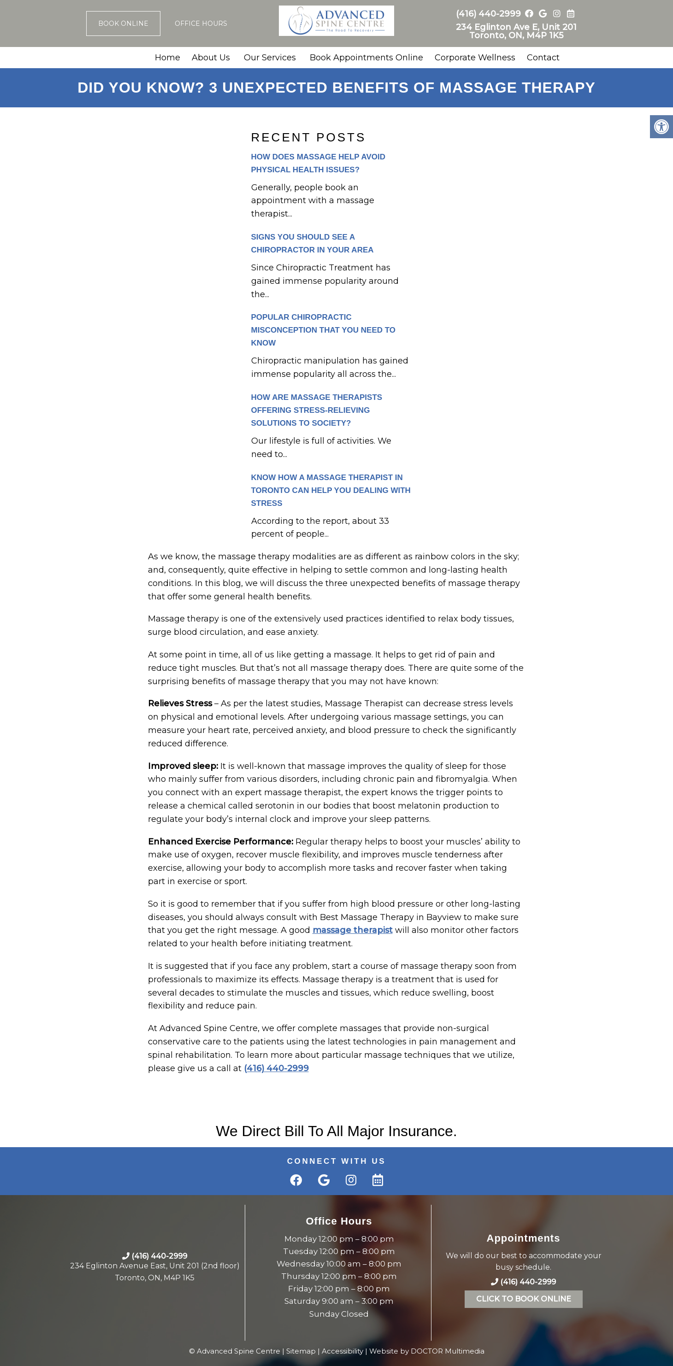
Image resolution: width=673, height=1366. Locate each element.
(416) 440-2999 (488, 14)
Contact (543, 58)
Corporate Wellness (475, 58)
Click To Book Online (523, 1299)
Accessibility (342, 1351)
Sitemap (301, 1351)
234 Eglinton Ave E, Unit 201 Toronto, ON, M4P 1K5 (516, 31)
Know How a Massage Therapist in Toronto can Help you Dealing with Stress (331, 490)
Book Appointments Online (366, 58)
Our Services (270, 58)
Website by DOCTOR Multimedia (426, 1351)
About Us (211, 58)
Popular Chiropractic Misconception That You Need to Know (323, 330)
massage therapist (353, 930)
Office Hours (201, 23)
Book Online (123, 23)
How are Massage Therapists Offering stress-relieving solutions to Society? (317, 410)
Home (167, 58)
